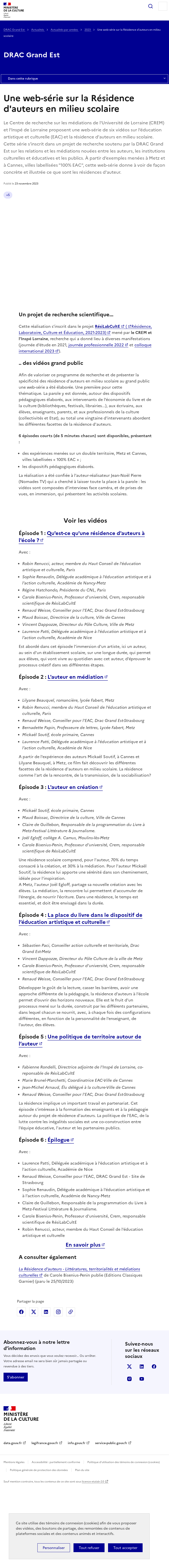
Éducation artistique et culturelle (102, 195)
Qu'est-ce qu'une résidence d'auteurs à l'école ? (82, 617)
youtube (141, 1459)
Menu (162, 6)
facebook (154, 1447)
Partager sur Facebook (21, 1392)
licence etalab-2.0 (93, 1562)
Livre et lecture (60, 195)
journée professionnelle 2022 (96, 355)
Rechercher (150, 6)
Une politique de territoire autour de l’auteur (80, 1120)
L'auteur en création (73, 868)
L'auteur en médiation (75, 758)
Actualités (38, 30)
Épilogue (59, 1221)
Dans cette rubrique (84, 78)
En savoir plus (83, 1325)
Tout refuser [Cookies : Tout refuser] (89, 1547)
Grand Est (34, 195)
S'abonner (15, 1457)
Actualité (13, 195)
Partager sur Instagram (58, 1392)
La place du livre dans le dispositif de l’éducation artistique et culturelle (80, 999)
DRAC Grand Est (14, 30)
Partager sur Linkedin (46, 1392)
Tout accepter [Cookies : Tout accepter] (125, 1547)
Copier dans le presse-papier (70, 1392)
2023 (87, 30)
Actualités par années (65, 30)
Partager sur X (33, 1392)
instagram (129, 1459)
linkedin (141, 1447)
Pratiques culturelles (21, 204)
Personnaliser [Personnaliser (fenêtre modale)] (54, 1547)
